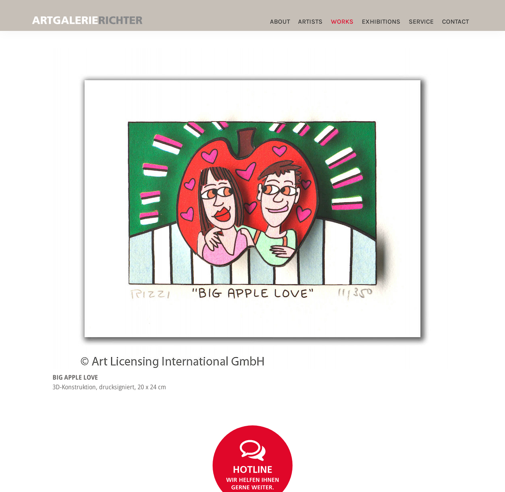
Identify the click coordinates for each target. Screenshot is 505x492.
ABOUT (280, 21)
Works (342, 21)
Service (421, 21)
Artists (310, 21)
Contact (455, 21)
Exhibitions (381, 21)
